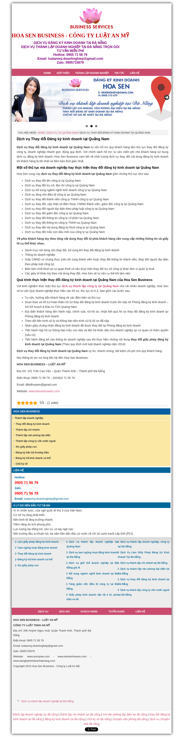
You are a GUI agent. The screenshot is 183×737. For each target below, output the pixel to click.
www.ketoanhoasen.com (44, 391)
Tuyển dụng (116, 611)
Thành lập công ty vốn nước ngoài (36, 441)
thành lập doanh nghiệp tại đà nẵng (35, 714)
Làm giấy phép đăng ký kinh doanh (38, 541)
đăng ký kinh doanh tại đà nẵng (65, 719)
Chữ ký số (22, 463)
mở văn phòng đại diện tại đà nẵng (125, 714)
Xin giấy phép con (26, 446)
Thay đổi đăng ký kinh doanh (33, 424)
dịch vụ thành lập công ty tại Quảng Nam (90, 286)
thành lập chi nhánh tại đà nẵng (80, 714)
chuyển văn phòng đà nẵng (130, 719)
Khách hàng (89, 611)
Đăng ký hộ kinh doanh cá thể (33, 458)
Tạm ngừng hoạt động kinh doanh (37, 547)
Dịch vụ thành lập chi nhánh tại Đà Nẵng (143, 563)
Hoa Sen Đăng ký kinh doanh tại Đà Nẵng (92, 18)
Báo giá (64, 611)
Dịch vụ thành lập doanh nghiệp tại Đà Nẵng (48, 701)
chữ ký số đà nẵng (99, 719)
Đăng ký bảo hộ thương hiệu (32, 452)
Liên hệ (140, 611)
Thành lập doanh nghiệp (29, 418)
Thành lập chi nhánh (28, 429)
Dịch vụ (43, 611)
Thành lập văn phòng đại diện (33, 435)
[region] (92, 99)
